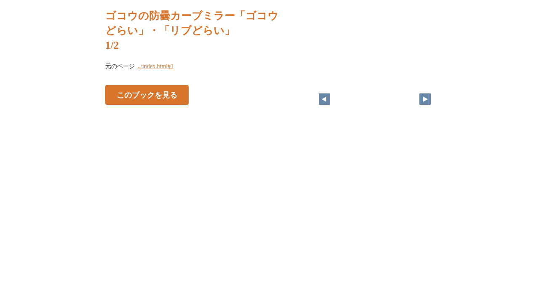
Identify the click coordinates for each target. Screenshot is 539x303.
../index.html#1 (155, 66)
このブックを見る (147, 95)
